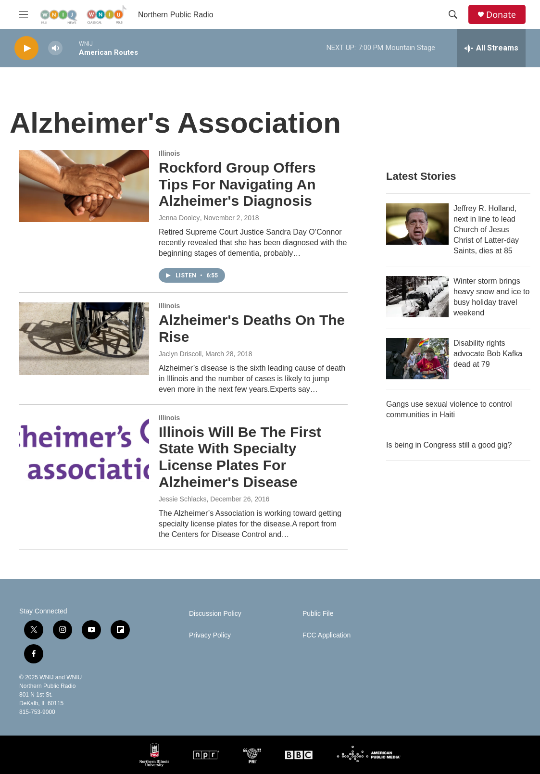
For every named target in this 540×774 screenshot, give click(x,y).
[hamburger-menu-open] (23, 14)
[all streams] (491, 48)
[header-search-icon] (453, 14)
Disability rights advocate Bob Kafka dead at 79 (487, 353)
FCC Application (326, 635)
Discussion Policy (215, 613)
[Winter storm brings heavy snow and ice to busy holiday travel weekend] (417, 296)
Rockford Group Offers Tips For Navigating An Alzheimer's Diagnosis (237, 184)
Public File (318, 613)
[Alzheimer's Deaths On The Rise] (84, 338)
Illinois (169, 153)
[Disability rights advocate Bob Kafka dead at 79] (417, 358)
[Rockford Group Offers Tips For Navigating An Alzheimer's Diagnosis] (84, 186)
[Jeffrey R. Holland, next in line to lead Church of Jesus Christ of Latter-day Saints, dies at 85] (417, 224)
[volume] (55, 48)
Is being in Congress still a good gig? (449, 445)
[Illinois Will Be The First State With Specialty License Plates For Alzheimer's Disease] (84, 450)
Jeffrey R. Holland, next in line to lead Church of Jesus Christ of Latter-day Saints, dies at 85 (486, 229)
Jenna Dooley (179, 218)
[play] (26, 48)
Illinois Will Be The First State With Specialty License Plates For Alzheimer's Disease (240, 457)
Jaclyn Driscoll (180, 354)
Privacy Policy (210, 635)
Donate (501, 15)
